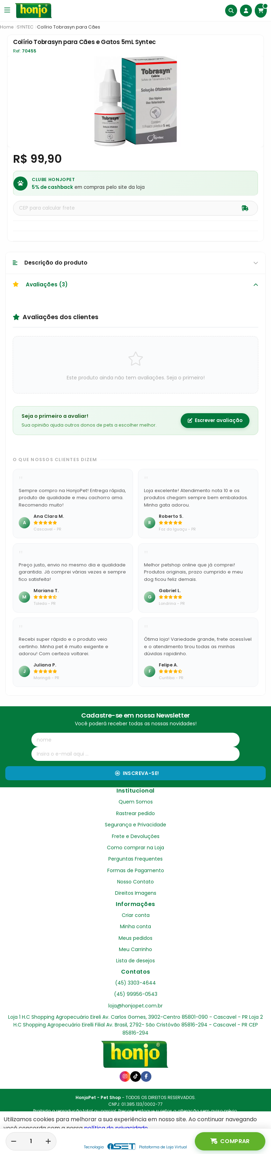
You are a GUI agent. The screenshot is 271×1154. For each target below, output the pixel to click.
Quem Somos (136, 801)
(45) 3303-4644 (135, 982)
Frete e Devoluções (135, 836)
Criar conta (136, 915)
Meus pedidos (135, 938)
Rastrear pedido (135, 813)
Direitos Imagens (135, 892)
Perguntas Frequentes (135, 858)
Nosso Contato (135, 881)
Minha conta (135, 926)
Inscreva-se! (137, 773)
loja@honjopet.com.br (135, 1005)
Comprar (230, 1141)
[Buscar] (231, 11)
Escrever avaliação (215, 420)
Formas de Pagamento (135, 870)
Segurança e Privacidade (135, 824)
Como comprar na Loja (135, 847)
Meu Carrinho (135, 949)
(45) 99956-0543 (135, 994)
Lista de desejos (135, 960)
